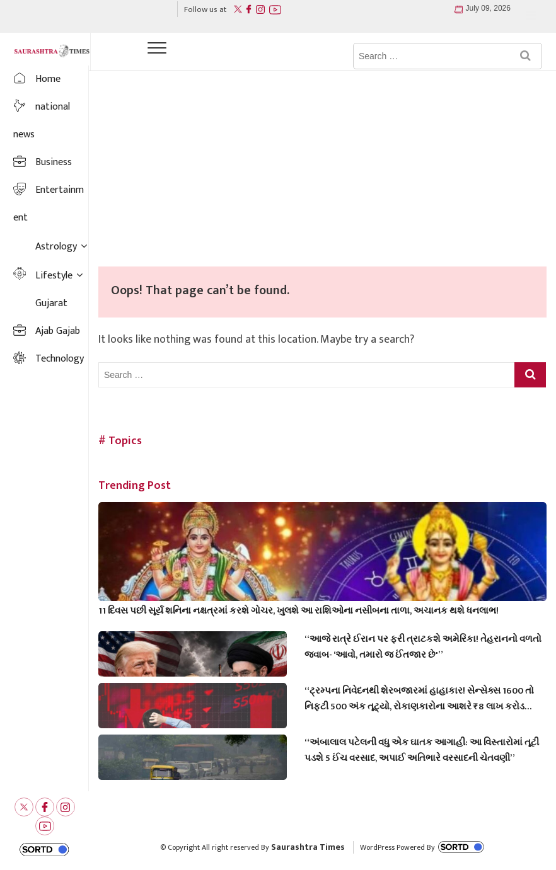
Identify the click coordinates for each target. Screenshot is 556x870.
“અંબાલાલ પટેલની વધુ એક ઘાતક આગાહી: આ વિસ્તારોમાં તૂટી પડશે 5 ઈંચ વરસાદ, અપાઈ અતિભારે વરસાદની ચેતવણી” (421, 750)
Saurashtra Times (308, 847)
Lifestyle (53, 275)
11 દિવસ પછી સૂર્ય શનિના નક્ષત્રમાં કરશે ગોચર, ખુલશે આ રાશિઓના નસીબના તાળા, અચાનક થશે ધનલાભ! (298, 611)
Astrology (56, 246)
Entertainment (48, 203)
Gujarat (51, 303)
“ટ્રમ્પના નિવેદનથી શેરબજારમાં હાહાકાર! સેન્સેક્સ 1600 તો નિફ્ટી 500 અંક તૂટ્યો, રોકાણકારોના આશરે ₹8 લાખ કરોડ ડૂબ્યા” (419, 698)
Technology (59, 358)
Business (53, 162)
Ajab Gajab (57, 331)
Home (48, 79)
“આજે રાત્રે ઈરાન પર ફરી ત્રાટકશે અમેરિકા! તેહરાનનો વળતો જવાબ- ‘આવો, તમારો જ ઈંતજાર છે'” (423, 647)
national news (41, 120)
